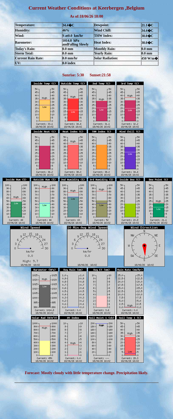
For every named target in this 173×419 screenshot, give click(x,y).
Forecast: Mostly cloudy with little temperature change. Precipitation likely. (86, 373)
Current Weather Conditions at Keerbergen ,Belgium (86, 8)
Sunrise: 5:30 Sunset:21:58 (86, 75)
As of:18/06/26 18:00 (86, 16)
